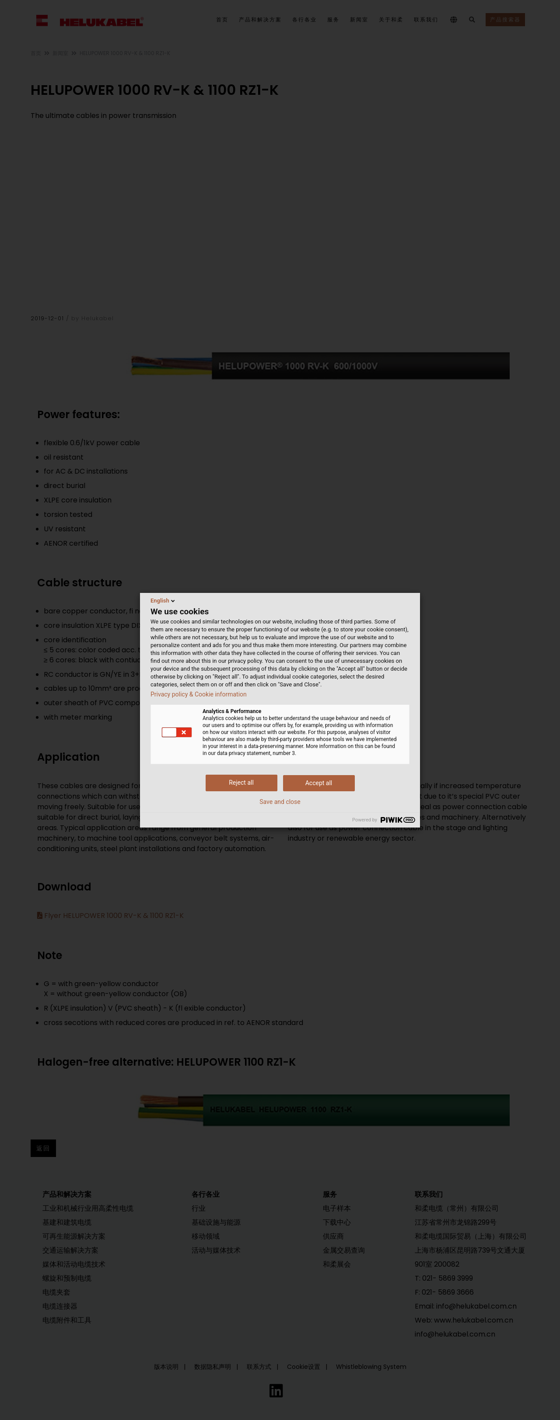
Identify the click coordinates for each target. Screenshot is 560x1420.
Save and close (280, 801)
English (163, 600)
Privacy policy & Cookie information (198, 694)
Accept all (318, 782)
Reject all (241, 782)
